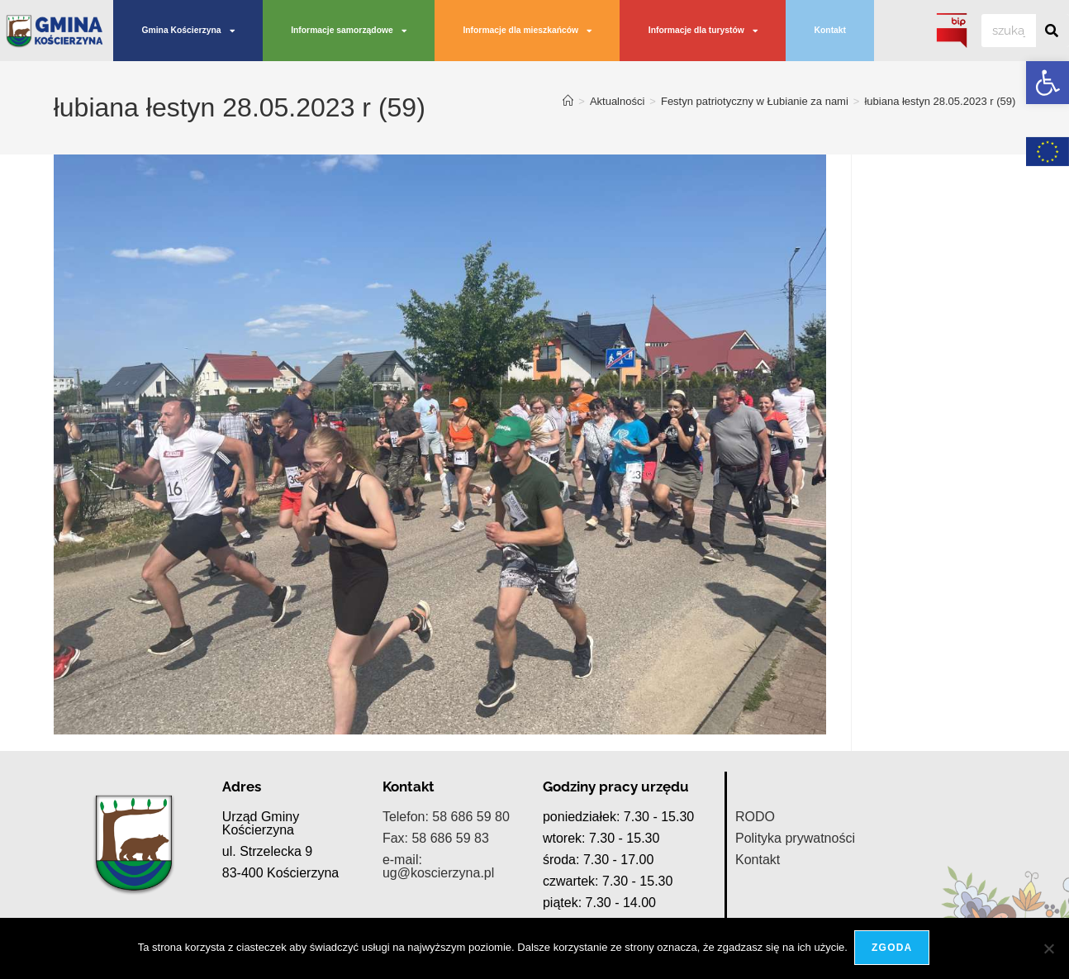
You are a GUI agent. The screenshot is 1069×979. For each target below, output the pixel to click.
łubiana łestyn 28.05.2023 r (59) (939, 101)
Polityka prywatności (795, 838)
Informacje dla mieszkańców (527, 30)
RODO (755, 817)
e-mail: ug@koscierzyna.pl (438, 866)
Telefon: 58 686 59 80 (446, 817)
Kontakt (831, 30)
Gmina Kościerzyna (187, 30)
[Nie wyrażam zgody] (1048, 949)
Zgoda (893, 949)
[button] (1047, 82)
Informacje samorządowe (348, 30)
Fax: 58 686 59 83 (435, 838)
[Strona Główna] (568, 101)
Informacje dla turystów (703, 30)
